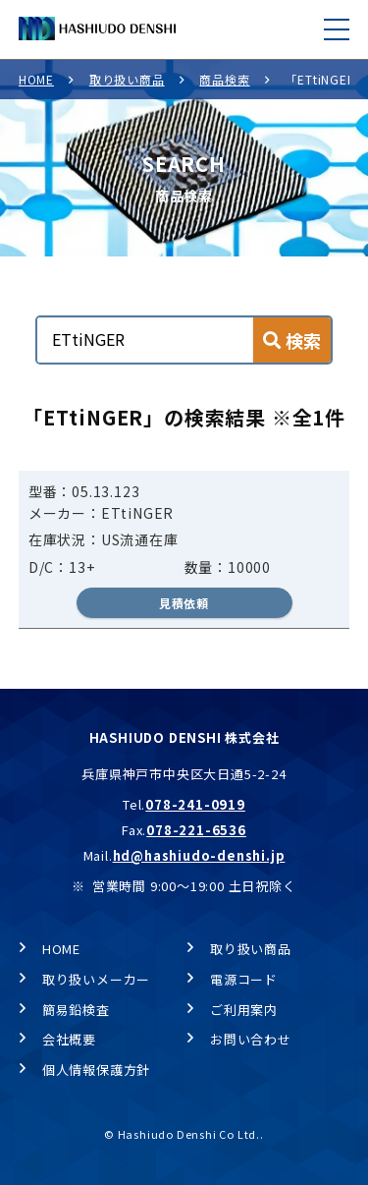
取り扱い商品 (127, 79)
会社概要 (69, 1039)
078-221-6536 (196, 829)
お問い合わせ (250, 1039)
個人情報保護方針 (96, 1069)
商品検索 (224, 79)
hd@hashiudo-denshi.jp (199, 855)
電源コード (244, 979)
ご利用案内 (244, 1009)
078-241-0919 (195, 804)
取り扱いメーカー (96, 979)
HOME (36, 79)
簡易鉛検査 (76, 1009)
